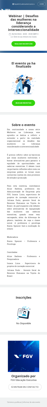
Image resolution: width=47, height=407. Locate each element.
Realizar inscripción (23, 44)
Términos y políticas (14, 402)
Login (42, 4)
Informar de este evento (31, 402)
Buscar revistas (23, 103)
